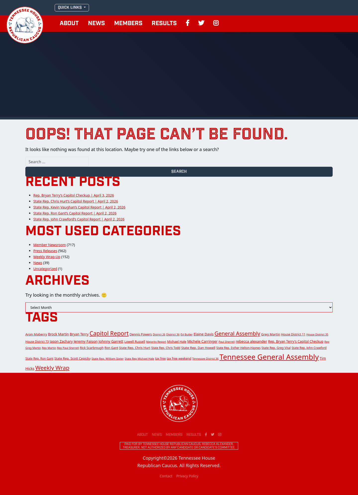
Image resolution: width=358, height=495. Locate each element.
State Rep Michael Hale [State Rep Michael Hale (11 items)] (139, 358)
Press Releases (45, 250)
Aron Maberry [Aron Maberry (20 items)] (36, 334)
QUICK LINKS (70, 7)
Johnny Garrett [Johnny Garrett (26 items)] (110, 341)
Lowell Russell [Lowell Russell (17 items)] (134, 341)
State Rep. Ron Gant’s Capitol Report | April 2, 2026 (75, 213)
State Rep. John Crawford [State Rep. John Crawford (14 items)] (309, 348)
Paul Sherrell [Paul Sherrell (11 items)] (227, 341)
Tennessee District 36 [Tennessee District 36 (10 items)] (205, 358)
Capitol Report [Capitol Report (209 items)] (109, 333)
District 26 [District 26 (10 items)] (159, 334)
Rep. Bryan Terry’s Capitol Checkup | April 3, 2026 (73, 195)
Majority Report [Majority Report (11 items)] (156, 341)
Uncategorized (45, 268)
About (69, 24)
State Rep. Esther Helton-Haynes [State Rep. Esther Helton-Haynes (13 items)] (238, 348)
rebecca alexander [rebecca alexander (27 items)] (251, 341)
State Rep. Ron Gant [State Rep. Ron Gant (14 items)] (39, 358)
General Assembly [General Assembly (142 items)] (237, 333)
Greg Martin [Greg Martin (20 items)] (270, 334)
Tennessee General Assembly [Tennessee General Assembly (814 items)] (269, 357)
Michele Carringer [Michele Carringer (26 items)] (202, 341)
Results (164, 24)
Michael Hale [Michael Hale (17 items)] (176, 341)
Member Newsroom (49, 244)
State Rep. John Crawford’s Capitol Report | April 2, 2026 (79, 219)
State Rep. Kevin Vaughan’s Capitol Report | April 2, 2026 (79, 207)
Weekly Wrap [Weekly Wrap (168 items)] (52, 368)
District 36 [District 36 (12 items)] (173, 334)
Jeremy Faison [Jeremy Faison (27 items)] (85, 341)
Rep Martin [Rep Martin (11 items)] (49, 348)
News (96, 24)
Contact (166, 476)
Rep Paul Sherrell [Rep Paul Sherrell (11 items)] (68, 348)
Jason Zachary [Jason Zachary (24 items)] (61, 341)
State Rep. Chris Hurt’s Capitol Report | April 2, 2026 (75, 201)
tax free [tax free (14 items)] (160, 358)
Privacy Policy (187, 476)
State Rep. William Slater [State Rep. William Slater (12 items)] (107, 358)
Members (128, 24)
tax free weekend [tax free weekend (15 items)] (179, 358)
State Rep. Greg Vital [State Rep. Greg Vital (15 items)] (276, 348)
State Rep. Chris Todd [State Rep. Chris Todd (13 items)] (165, 348)
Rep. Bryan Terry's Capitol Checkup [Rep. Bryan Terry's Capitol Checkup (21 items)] (295, 341)
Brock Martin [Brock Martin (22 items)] (58, 334)
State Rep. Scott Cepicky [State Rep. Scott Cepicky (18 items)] (72, 358)
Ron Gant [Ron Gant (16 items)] (111, 348)
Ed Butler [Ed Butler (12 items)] (186, 334)
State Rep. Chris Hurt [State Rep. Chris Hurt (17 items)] (134, 347)
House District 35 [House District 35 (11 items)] (317, 334)
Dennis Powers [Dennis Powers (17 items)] (141, 334)
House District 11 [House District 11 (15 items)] (293, 334)
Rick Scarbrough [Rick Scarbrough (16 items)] (92, 348)
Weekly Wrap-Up (46, 256)
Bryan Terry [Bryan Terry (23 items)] (79, 334)
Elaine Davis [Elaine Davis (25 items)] (204, 334)
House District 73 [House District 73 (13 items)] (37, 341)
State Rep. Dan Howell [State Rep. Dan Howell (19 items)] (198, 347)
